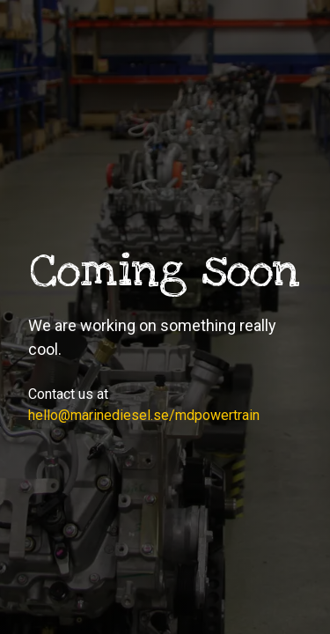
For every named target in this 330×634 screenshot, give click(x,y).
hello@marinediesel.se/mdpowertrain (144, 415)
